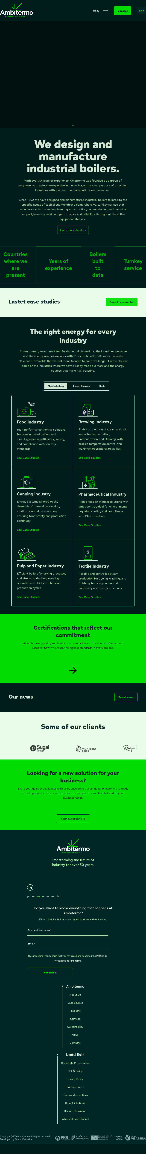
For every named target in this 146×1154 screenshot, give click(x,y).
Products (75, 1010)
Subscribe (50, 972)
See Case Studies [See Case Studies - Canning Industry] (28, 533)
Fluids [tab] (102, 389)
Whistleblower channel (75, 1119)
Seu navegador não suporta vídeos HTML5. (73, 74)
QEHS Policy (75, 1071)
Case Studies (75, 1002)
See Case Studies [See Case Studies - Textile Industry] (89, 600)
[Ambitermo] (16, 16)
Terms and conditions (75, 1095)
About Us (75, 994)
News (75, 1034)
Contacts (75, 1042)
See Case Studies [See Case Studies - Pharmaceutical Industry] (89, 528)
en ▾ (141, 10)
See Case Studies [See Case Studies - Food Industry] (28, 461)
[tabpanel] (73, 504)
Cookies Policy (75, 1087)
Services (75, 1018)
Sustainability (75, 1026)
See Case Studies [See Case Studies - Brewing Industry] (89, 461)
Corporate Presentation (75, 1063)
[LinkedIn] (30, 887)
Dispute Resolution (75, 1111)
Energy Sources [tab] (81, 389)
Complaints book (75, 1103)
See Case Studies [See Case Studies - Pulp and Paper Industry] (28, 600)
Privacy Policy (75, 1079)
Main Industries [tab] (56, 389)
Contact (123, 10)
